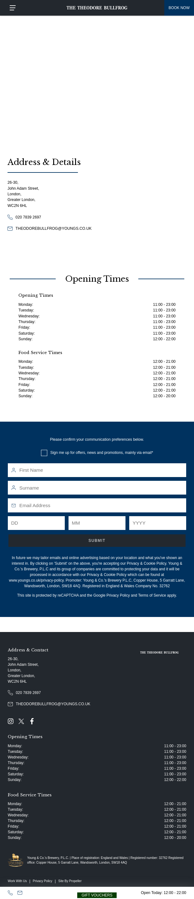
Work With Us (17, 881)
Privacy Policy (118, 595)
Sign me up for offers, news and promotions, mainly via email (101, 452)
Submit (97, 540)
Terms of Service (152, 595)
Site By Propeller (69, 881)
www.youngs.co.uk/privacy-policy (36, 580)
